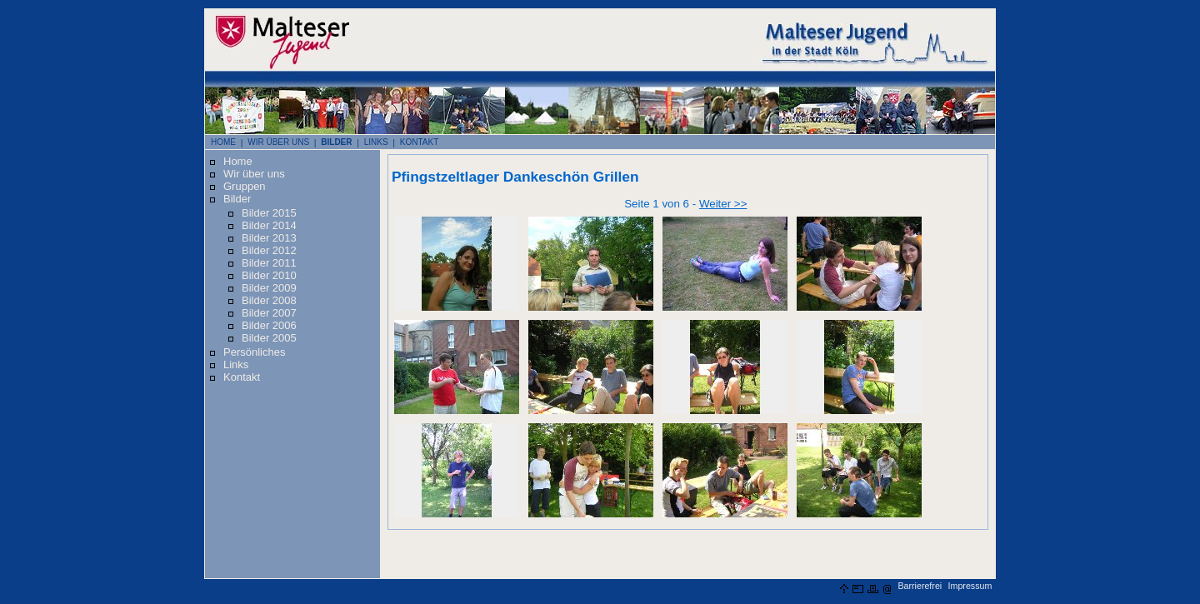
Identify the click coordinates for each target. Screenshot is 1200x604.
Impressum (970, 586)
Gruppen (244, 186)
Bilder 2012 (269, 250)
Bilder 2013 (269, 238)
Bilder (237, 198)
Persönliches (254, 352)
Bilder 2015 (269, 213)
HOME (223, 142)
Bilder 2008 (269, 300)
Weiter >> (723, 203)
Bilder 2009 (269, 288)
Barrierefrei (920, 586)
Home (237, 161)
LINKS (376, 142)
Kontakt (241, 377)
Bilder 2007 (269, 313)
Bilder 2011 (269, 263)
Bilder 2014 (269, 225)
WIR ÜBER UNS (278, 142)
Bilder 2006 (269, 325)
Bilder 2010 (269, 275)
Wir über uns (254, 173)
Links (235, 364)
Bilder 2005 (269, 338)
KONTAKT (419, 142)
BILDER (336, 142)
